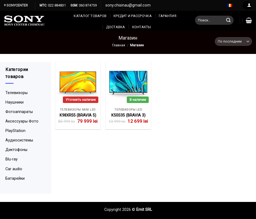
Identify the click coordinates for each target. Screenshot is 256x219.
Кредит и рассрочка (133, 16)
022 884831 (56, 5)
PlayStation (15, 130)
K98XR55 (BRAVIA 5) (78, 115)
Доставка (115, 27)
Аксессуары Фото (21, 121)
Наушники (14, 102)
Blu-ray (11, 159)
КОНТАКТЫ (141, 27)
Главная (118, 45)
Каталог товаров (90, 16)
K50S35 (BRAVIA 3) (128, 115)
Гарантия (167, 16)
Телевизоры (16, 93)
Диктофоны (16, 149)
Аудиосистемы (19, 140)
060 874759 (87, 5)
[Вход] (247, 5)
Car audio (13, 169)
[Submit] (228, 20)
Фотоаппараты (19, 112)
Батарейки (15, 178)
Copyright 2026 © (120, 209)
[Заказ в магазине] (233, 41)
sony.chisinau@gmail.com (128, 5)
